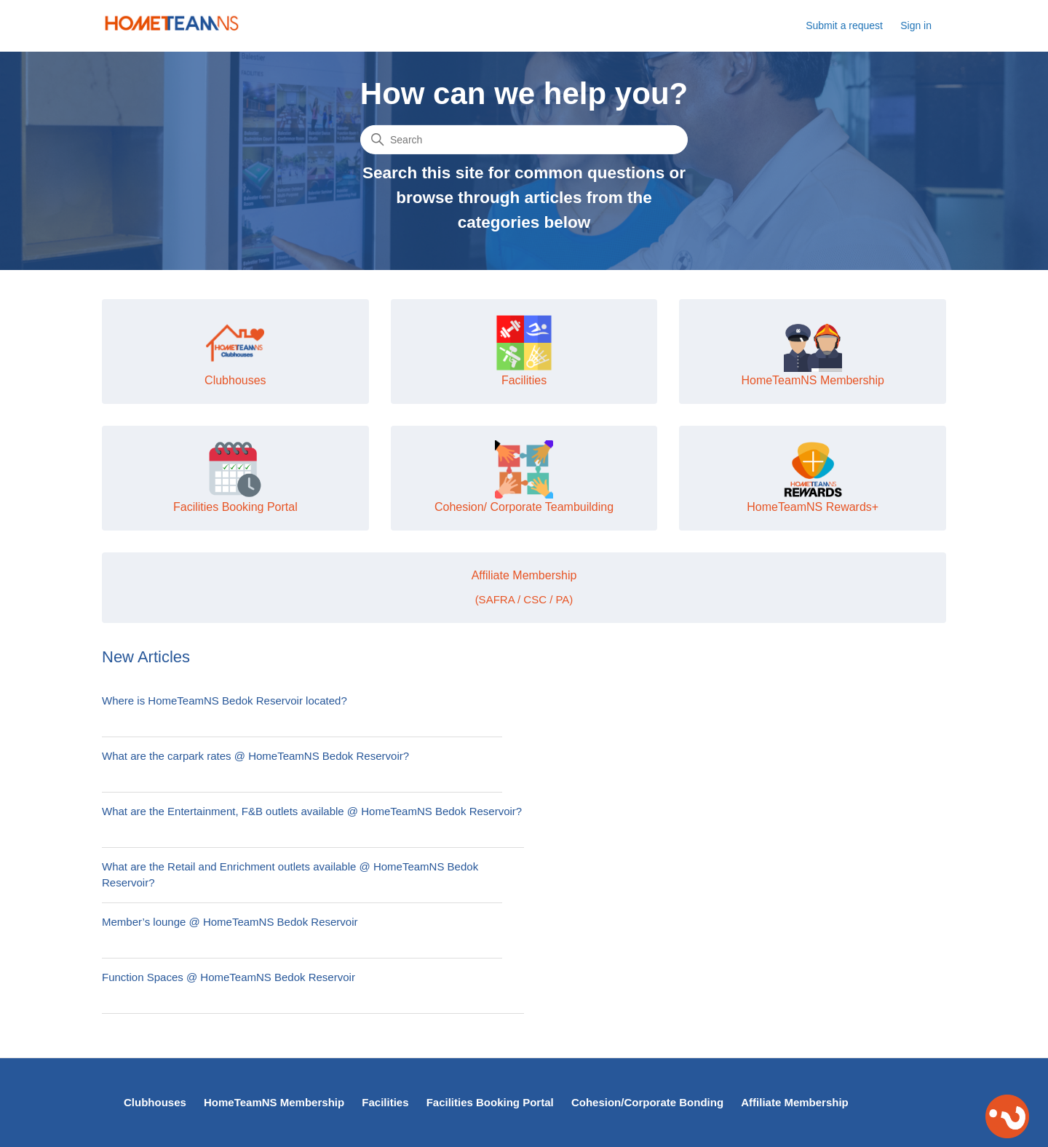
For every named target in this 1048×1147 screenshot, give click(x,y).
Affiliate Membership (795, 1102)
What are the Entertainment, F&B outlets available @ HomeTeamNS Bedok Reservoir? (312, 811)
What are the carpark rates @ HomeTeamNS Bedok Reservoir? (255, 756)
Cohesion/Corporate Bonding (647, 1102)
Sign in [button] (916, 25)
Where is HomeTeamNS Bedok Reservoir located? (224, 700)
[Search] (524, 139)
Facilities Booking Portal (490, 1102)
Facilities (385, 1102)
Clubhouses (155, 1102)
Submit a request (844, 25)
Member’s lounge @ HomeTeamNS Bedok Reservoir (229, 922)
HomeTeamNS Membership (274, 1102)
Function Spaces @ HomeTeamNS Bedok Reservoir (228, 977)
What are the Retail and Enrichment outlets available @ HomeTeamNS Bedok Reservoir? (290, 874)
